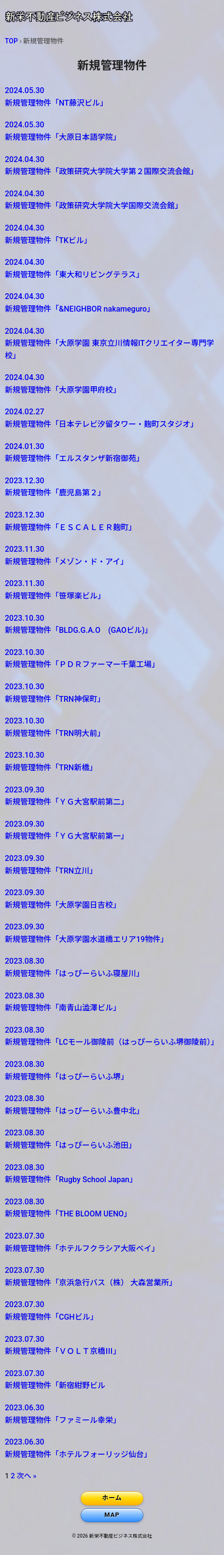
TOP (11, 41)
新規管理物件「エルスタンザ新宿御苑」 (104, 452)
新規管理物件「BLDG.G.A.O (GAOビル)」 (104, 623)
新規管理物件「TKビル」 (104, 233)
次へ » (27, 1476)
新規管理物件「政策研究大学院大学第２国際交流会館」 (104, 165)
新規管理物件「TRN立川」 (104, 863)
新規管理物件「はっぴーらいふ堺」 (104, 1069)
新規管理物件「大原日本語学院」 (104, 130)
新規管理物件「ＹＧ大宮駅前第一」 (104, 829)
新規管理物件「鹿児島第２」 (104, 486)
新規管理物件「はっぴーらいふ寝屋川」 (104, 966)
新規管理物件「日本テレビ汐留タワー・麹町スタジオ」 (104, 417)
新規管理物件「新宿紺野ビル (104, 1379)
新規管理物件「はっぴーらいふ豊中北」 (104, 1104)
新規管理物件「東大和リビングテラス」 (104, 267)
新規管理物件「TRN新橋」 (104, 760)
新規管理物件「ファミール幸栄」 (104, 1413)
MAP (112, 1514)
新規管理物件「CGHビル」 (104, 1310)
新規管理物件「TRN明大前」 (104, 726)
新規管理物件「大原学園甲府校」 (104, 383)
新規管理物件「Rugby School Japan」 (104, 1173)
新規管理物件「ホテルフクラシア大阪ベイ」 (104, 1241)
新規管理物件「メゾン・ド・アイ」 (104, 554)
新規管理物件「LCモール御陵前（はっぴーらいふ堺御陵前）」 (112, 1035)
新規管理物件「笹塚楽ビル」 (104, 588)
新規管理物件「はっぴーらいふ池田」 (104, 1138)
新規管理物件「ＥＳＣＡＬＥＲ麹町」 (104, 520)
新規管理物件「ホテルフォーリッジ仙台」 (104, 1447)
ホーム (112, 1497)
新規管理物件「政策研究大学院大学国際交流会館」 (104, 199)
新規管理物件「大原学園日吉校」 (104, 898)
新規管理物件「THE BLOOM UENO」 (104, 1207)
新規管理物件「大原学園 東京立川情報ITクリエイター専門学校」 (109, 342)
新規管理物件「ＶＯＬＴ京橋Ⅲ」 (104, 1344)
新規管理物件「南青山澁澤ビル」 (104, 1001)
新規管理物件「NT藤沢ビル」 (104, 96)
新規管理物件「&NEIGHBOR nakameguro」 (104, 302)
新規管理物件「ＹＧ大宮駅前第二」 (104, 795)
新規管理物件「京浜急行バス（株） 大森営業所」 (104, 1275)
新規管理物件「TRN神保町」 (104, 692)
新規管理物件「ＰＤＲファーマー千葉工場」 (104, 657)
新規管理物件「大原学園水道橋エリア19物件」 (104, 932)
